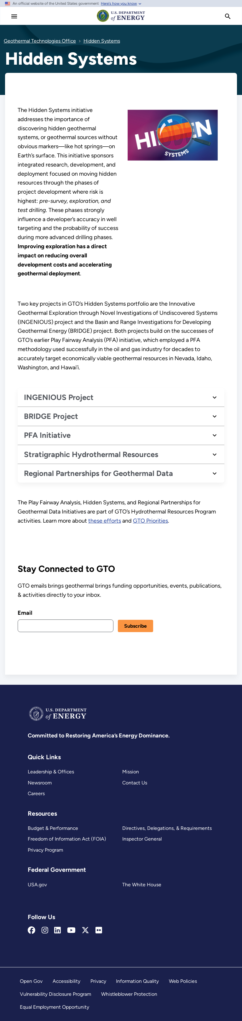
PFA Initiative (47, 435)
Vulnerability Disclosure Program (55, 994)
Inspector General (142, 839)
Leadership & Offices (51, 772)
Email (25, 612)
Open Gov (31, 981)
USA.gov (37, 885)
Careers (36, 793)
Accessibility (66, 981)
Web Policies (183, 981)
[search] (228, 16)
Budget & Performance (53, 828)
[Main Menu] (14, 16)
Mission (130, 772)
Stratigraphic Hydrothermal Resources (91, 454)
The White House (141, 885)
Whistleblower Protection (129, 994)
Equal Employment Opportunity (54, 1007)
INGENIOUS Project (59, 397)
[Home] (121, 21)
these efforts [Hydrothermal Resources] (104, 520)
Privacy (98, 981)
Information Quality (137, 981)
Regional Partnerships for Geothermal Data (98, 473)
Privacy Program (45, 850)
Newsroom (40, 783)
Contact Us (134, 783)
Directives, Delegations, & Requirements (167, 828)
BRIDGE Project (51, 416)
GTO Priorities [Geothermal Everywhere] (150, 520)
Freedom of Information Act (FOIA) (67, 839)
